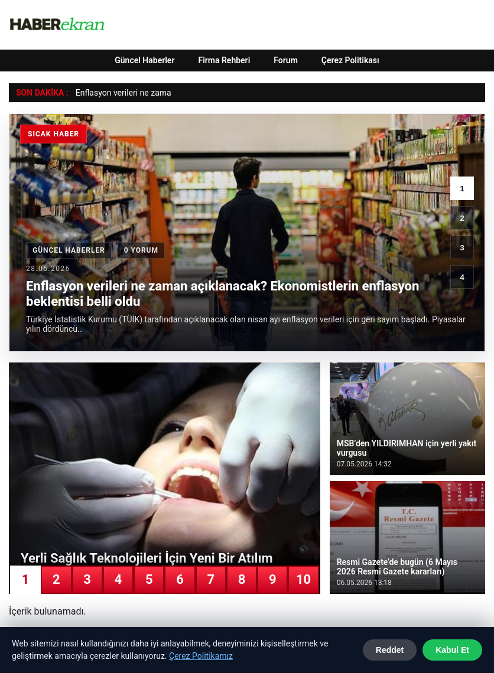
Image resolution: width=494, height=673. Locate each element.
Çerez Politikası (350, 60)
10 (303, 579)
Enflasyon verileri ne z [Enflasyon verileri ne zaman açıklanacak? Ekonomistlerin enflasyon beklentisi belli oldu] (115, 92)
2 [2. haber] (462, 218)
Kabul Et (452, 650)
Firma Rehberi (224, 60)
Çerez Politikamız (201, 656)
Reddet (390, 650)
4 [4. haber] (462, 277)
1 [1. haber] (462, 188)
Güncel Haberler (144, 60)
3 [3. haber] (462, 247)
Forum (286, 60)
